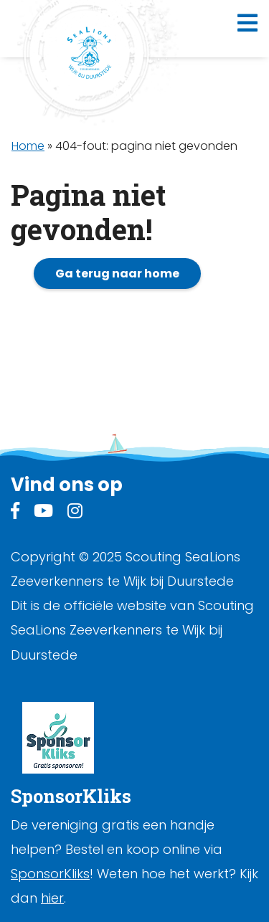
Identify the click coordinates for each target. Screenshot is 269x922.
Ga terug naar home (117, 273)
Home (27, 146)
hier (52, 898)
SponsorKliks (50, 874)
